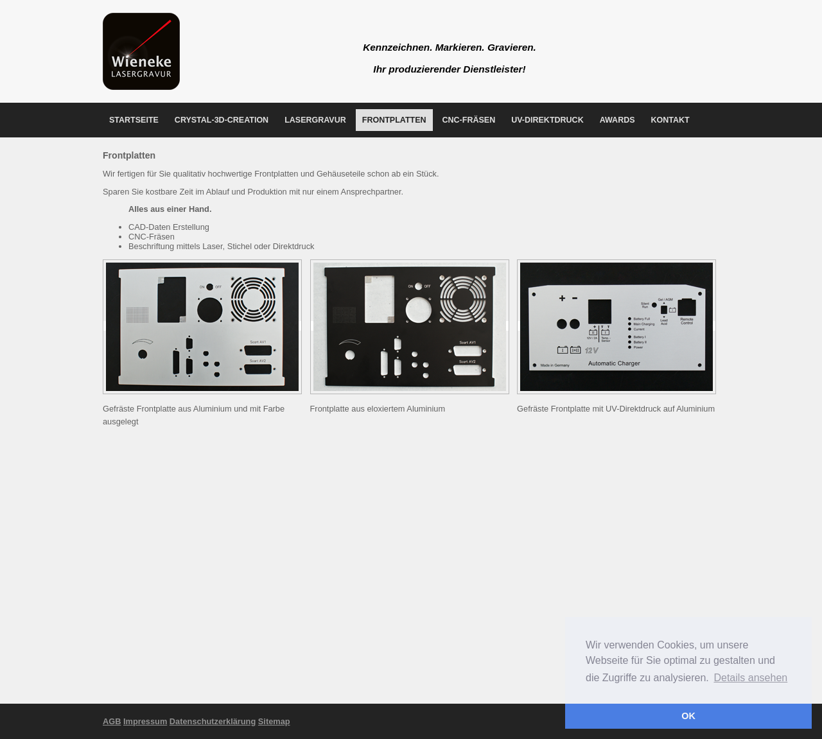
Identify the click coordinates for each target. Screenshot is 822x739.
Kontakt (670, 120)
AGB (112, 721)
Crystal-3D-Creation (221, 120)
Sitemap (274, 721)
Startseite (134, 120)
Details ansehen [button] (750, 677)
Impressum (145, 721)
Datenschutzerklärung (213, 721)
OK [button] (688, 716)
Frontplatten (394, 120)
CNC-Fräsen (469, 120)
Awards (617, 120)
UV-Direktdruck (547, 120)
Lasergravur (315, 120)
